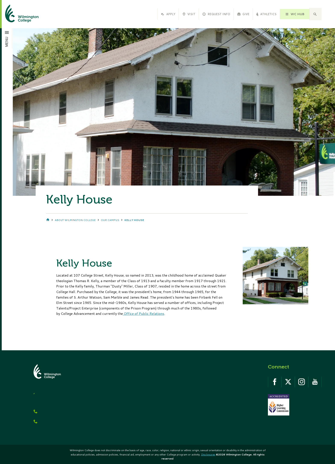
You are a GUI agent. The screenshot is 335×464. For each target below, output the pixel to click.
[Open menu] (7, 38)
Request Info (216, 14)
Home (48, 220)
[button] (315, 14)
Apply (168, 14)
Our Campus (110, 220)
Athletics (266, 14)
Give (243, 14)
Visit (188, 14)
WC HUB (294, 14)
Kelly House (134, 220)
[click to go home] (17, 14)
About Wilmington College (75, 220)
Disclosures (208, 454)
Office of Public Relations (143, 313)
